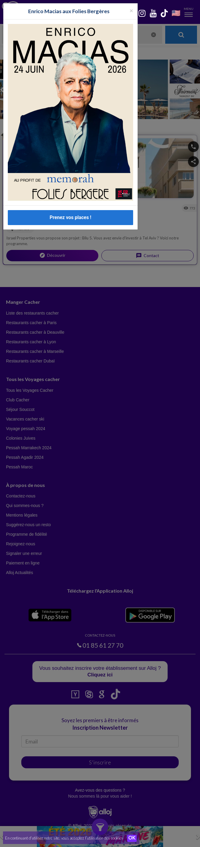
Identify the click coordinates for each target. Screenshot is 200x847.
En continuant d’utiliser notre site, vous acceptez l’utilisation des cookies (64, 838)
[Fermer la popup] (131, 10)
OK (132, 838)
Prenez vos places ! (70, 217)
